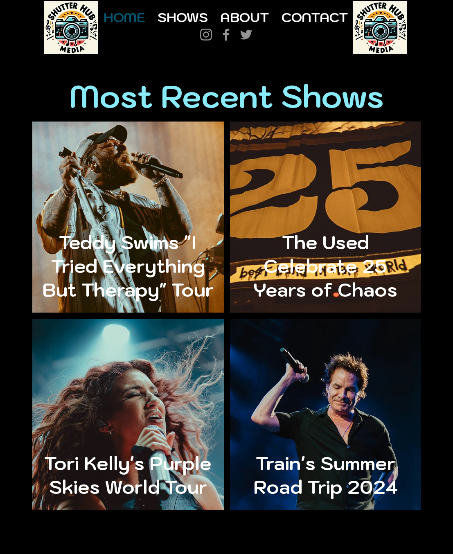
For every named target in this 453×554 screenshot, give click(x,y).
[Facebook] (226, 35)
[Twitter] (246, 35)
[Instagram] (206, 35)
